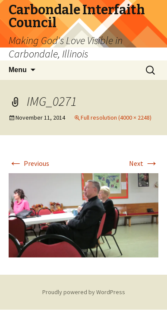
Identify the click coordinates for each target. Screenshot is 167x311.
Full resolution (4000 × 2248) (116, 117)
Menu (18, 69)
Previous (29, 163)
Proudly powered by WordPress (83, 292)
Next (143, 163)
